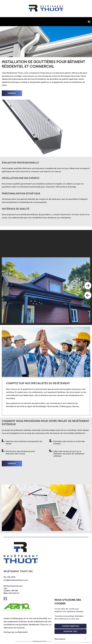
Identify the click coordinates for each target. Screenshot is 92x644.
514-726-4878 (9, 577)
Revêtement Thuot (39, 641)
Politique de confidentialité (16, 632)
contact (12, 93)
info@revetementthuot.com (16, 580)
